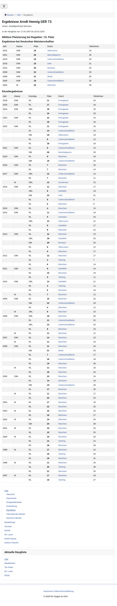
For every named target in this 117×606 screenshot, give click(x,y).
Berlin (50, 76)
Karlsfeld (62, 191)
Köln (49, 63)
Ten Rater (8, 567)
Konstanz (62, 217)
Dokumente (11, 498)
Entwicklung (11, 506)
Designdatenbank (14, 502)
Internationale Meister (15, 514)
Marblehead (9, 522)
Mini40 (7, 530)
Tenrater (8, 526)
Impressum (48, 591)
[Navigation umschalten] (4, 6)
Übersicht (10, 494)
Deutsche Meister (14, 518)
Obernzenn (52, 50)
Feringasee (63, 100)
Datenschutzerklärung (64, 591)
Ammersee (63, 182)
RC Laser (8, 534)
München (51, 85)
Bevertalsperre (54, 55)
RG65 (7, 575)
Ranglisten (11, 510)
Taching (61, 260)
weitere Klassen (11, 542)
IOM (6, 491)
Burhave (51, 68)
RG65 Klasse (10, 539)
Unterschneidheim (55, 59)
